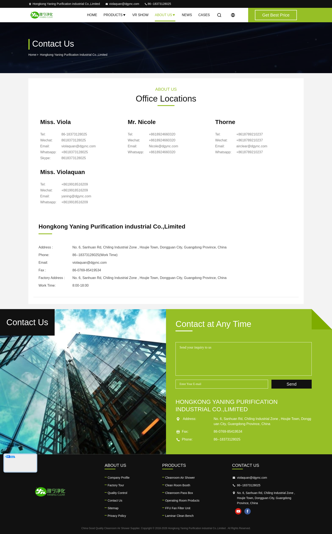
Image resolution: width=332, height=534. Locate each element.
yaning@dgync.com (76, 196)
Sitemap (113, 508)
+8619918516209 (74, 184)
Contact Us (115, 500)
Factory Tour (116, 485)
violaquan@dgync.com (122, 4)
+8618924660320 (162, 134)
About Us (165, 15)
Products (115, 15)
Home (92, 15)
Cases (204, 15)
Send (292, 384)
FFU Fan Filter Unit (177, 508)
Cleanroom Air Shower (180, 477)
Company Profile (119, 477)
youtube (238, 511)
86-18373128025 (74, 134)
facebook (247, 511)
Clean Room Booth (177, 485)
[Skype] (73, 158)
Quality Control (117, 493)
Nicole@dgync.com (163, 146)
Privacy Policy (117, 515)
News (187, 15)
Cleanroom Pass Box (179, 493)
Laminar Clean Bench (179, 515)
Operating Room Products (182, 500)
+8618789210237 (249, 134)
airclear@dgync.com (251, 146)
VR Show (140, 15)
